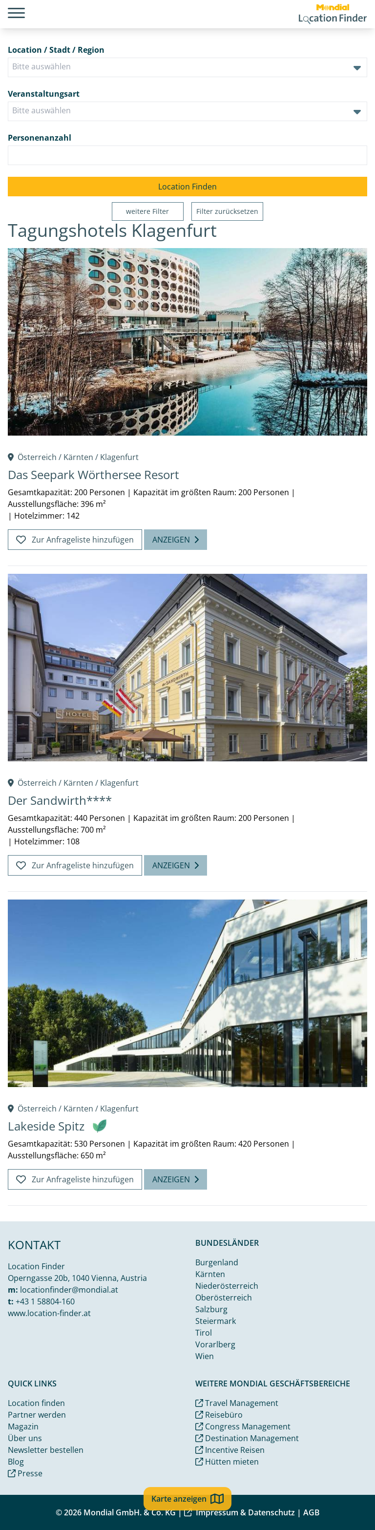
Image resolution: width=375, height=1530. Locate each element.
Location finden (36, 1403)
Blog (16, 1461)
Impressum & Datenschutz (239, 1512)
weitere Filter (147, 211)
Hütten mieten (227, 1461)
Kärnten (78, 457)
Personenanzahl (39, 137)
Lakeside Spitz (46, 1126)
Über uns (25, 1438)
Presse (25, 1473)
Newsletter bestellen (45, 1450)
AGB (311, 1512)
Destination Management (247, 1438)
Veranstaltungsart (44, 93)
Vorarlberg (215, 1344)
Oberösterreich (223, 1297)
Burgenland (216, 1262)
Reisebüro (219, 1414)
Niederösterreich (226, 1285)
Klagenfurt (119, 457)
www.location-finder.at (49, 1313)
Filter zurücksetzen (227, 211)
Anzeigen (175, 539)
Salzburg (211, 1309)
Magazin (23, 1426)
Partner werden (37, 1414)
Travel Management (236, 1403)
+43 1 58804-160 (45, 1301)
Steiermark (215, 1321)
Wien (204, 1356)
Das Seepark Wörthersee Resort (93, 474)
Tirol (203, 1332)
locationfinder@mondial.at (69, 1289)
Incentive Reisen (230, 1450)
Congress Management (243, 1426)
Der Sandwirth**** (60, 800)
